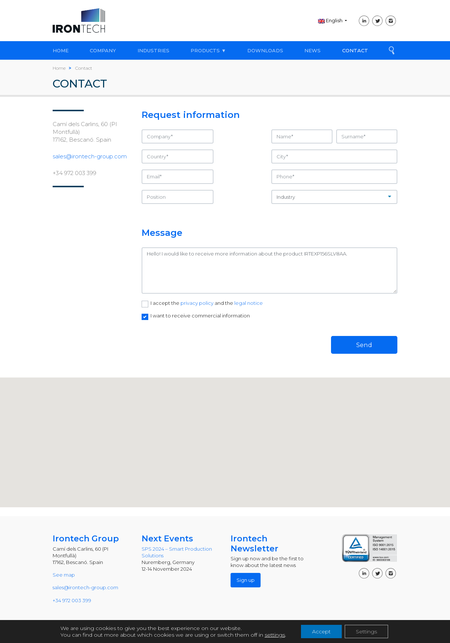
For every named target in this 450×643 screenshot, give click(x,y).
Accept (321, 631)
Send (364, 345)
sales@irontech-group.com (90, 156)
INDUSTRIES (153, 50)
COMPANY (103, 50)
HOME (61, 50)
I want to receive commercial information (200, 316)
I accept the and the (206, 303)
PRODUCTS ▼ (208, 50)
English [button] (331, 20)
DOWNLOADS (265, 50)
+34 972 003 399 (74, 173)
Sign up (245, 580)
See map (64, 575)
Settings (366, 631)
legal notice (248, 303)
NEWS (312, 50)
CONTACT (355, 50)
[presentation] (198, 339)
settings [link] (275, 635)
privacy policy (198, 303)
